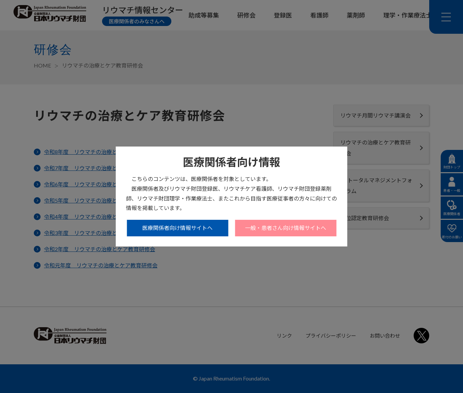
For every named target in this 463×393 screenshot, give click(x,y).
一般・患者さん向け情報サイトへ (285, 228)
